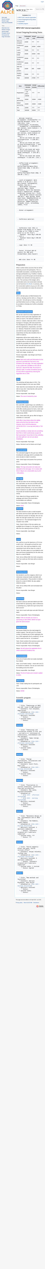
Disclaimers (36, 902)
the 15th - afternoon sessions (29, 713)
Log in (42, 1)
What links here (5, 28)
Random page (5, 21)
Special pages (5, 31)
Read (26, 9)
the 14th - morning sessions (29, 825)
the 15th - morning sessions (28, 799)
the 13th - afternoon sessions (29, 855)
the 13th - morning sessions (29, 768)
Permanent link (5, 35)
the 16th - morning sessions (29, 885)
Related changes (6, 29)
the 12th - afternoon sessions (29, 742)
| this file (28, 284)
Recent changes (6, 19)
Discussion (22, 5)
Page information (6, 36)
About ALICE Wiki (28, 902)
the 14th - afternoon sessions (29, 795)
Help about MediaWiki (7, 22)
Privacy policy (19, 902)
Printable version (6, 33)
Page (16, 5)
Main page (4, 17)
